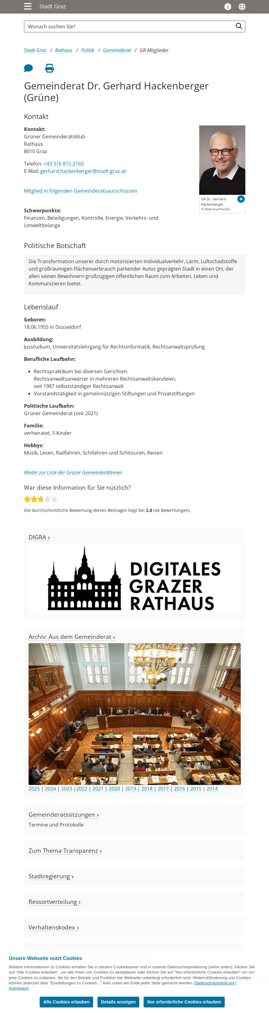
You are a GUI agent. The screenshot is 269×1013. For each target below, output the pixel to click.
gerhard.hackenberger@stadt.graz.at (83, 171)
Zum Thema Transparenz (65, 850)
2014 (212, 788)
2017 (163, 788)
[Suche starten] (239, 26)
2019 (130, 788)
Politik (87, 50)
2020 (114, 788)
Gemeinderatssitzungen (64, 814)
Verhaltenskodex (54, 927)
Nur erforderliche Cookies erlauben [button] (184, 1001)
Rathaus (64, 50)
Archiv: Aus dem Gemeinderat (72, 636)
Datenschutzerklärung (214, 983)
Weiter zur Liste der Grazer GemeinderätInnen (73, 472)
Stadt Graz (52, 6)
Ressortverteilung (55, 901)
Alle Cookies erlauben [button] (66, 1001)
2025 (34, 788)
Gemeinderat (117, 50)
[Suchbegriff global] (130, 26)
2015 (195, 788)
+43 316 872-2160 (64, 163)
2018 (146, 788)
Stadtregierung (51, 876)
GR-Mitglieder (154, 50)
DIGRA (39, 537)
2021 (98, 788)
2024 (50, 788)
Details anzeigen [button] (118, 1001)
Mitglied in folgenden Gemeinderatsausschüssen (80, 190)
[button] (241, 199)
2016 (179, 788)
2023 (66, 788)
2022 (81, 788)
